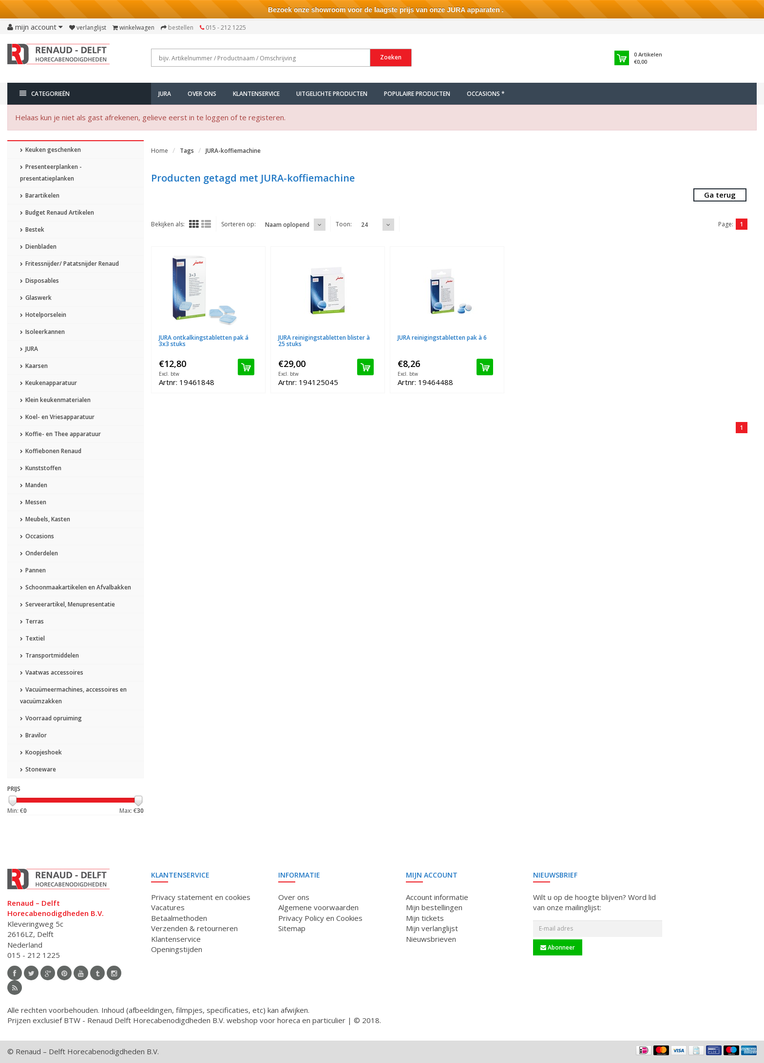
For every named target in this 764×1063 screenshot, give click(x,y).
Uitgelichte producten (331, 94)
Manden (33, 485)
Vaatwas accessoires (51, 672)
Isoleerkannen (42, 332)
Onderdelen (39, 553)
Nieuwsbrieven (431, 939)
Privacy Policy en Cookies (320, 918)
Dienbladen (38, 246)
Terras (32, 621)
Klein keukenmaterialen (55, 400)
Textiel (32, 638)
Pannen (33, 570)
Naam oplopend (287, 224)
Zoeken (390, 57)
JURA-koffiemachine (233, 151)
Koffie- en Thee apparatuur (60, 434)
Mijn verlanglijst (432, 928)
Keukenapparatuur (48, 383)
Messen (33, 502)
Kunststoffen (40, 468)
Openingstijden (176, 949)
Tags (187, 151)
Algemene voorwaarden (318, 907)
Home (159, 151)
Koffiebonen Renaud (50, 451)
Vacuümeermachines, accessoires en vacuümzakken (73, 695)
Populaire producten (417, 94)
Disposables (39, 280)
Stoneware (38, 769)
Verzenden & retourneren (194, 928)
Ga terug (720, 195)
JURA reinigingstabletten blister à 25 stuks (324, 340)
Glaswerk (36, 297)
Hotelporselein (43, 315)
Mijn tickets (425, 918)
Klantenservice (256, 94)
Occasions (37, 536)
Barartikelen (39, 195)
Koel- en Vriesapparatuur (57, 417)
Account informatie (437, 897)
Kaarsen (34, 366)
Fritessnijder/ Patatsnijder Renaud (69, 263)
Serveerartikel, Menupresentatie (67, 604)
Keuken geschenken (50, 150)
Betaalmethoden (179, 918)
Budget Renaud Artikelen (57, 212)
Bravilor (33, 735)
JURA (164, 94)
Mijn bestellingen (434, 907)
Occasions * (486, 94)
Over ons (202, 94)
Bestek (32, 229)
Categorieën (44, 94)
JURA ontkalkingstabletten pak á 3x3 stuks (203, 340)
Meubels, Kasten (45, 519)
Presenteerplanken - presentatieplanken (51, 173)
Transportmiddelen (49, 655)
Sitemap (292, 928)
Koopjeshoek (41, 752)
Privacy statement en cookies (200, 897)
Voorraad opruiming (51, 718)
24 (364, 224)
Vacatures (168, 907)
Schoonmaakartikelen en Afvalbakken (75, 587)
